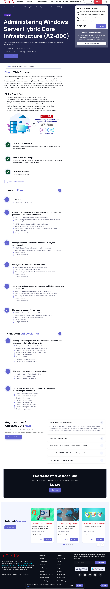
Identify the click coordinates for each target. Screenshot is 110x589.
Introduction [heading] (17, 199)
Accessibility (44, 581)
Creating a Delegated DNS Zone (24, 405)
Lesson (15, 190)
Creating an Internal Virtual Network (25, 394)
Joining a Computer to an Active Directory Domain (30, 353)
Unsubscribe (61, 574)
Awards (42, 558)
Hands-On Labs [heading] (21, 171)
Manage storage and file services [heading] (26, 310)
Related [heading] (12, 521)
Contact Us (43, 561)
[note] (7, 52)
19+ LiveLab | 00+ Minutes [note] (21, 175)
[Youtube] (90, 575)
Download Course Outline (15, 182)
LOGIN (90, 2)
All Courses (10, 527)
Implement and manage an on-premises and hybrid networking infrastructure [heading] (38, 287)
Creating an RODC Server (22, 357)
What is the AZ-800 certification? (61, 423)
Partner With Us (42, 2)
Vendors (59, 555)
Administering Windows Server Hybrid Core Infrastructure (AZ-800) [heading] (36, 29)
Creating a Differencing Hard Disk (25, 378)
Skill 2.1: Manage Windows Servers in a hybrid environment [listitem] (31, 248)
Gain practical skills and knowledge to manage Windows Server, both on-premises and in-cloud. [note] (34, 43)
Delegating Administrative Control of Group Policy (30, 348)
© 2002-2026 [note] (15, 574)
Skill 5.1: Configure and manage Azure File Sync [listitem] (28, 313)
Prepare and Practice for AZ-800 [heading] (55, 476)
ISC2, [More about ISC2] (16, 565)
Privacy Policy (44, 578)
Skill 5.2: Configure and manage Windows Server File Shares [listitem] (32, 315)
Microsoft (16, 7)
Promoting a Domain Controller (24, 359)
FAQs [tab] (25, 66)
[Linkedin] (95, 575)
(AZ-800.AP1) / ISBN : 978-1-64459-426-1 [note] (18, 49)
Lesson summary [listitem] (19, 231)
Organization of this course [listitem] (22, 202)
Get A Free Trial (10, 56)
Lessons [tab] (15, 66)
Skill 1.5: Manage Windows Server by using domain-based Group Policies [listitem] (36, 229)
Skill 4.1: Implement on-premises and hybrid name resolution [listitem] (32, 291)
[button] (64, 544)
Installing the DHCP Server (22, 400)
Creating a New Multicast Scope (24, 396)
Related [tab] (31, 66)
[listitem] (40, 7)
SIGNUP (98, 2)
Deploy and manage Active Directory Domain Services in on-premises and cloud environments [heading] (37, 213)
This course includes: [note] (88, 8)
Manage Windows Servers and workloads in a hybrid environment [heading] (33, 243)
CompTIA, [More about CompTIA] (5, 565)
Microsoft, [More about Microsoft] (20, 563)
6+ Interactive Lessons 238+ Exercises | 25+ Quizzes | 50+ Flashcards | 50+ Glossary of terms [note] (36, 147)
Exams (59, 561)
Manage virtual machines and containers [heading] (29, 264)
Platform (42, 571)
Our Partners (44, 568)
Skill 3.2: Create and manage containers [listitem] (26, 270)
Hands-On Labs (56, 2)
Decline (71, 585)
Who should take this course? (59, 439)
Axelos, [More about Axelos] (25, 565)
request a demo (75, 2)
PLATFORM (30, 2)
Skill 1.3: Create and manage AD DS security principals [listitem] (30, 224)
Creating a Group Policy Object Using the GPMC (29, 350)
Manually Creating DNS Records (24, 407)
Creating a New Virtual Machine (24, 376)
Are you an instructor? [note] (91, 32)
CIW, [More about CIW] (10, 565)
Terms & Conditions (46, 574)
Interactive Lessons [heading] (23, 143)
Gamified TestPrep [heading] (22, 157)
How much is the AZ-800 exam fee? (61, 460)
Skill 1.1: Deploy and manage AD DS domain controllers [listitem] (30, 218)
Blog (58, 568)
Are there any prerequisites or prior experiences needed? (68, 446)
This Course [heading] (16, 72)
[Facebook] (80, 575)
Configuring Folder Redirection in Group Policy (29, 346)
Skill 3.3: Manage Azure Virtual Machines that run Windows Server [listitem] (33, 272)
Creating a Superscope (22, 409)
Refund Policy (61, 581)
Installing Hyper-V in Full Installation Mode (27, 374)
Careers (42, 565)
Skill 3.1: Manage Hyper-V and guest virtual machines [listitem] (29, 267)
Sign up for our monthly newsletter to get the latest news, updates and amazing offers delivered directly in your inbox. (89, 556)
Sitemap (59, 571)
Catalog (20, 2)
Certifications (61, 558)
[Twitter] (100, 575)
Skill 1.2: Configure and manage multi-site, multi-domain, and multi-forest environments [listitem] (36, 221)
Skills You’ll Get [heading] (13, 94)
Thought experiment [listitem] (20, 233)
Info (41, 539)
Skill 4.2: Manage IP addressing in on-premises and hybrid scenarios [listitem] (34, 294)
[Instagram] (85, 575)
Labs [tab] (20, 66)
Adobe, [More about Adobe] (20, 565)
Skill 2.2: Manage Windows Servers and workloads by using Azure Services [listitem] (36, 250)
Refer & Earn (61, 578)
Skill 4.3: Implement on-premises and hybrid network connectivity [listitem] (33, 296)
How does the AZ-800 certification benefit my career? (67, 453)
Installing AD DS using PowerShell (25, 361)
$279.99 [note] (54, 484)
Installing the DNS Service (22, 402)
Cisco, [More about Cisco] (31, 563)
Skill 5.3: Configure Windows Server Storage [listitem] (27, 317)
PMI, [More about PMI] (13, 565)
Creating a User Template (22, 355)
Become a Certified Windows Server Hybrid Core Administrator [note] (55, 480)
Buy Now (55, 490)
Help (104, 585)
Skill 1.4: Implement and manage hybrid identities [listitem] (28, 226)
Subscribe (101, 562)
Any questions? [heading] (25, 424)
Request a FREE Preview (91, 43)
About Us (43, 555)
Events (65, 2)
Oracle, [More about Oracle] (26, 563)
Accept (79, 585)
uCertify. (14, 574)
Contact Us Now (13, 437)
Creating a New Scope (21, 398)
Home (7, 7)
